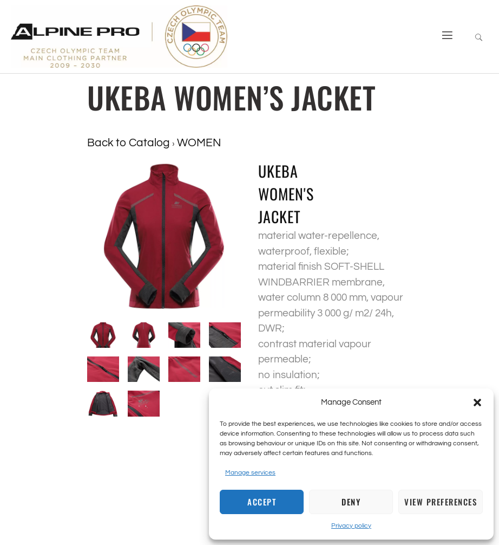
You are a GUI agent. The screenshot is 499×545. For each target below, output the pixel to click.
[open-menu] (443, 36)
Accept (261, 502)
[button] (477, 402)
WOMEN (199, 142)
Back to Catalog (129, 142)
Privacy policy (351, 525)
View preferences (440, 502)
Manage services (250, 472)
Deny (351, 502)
